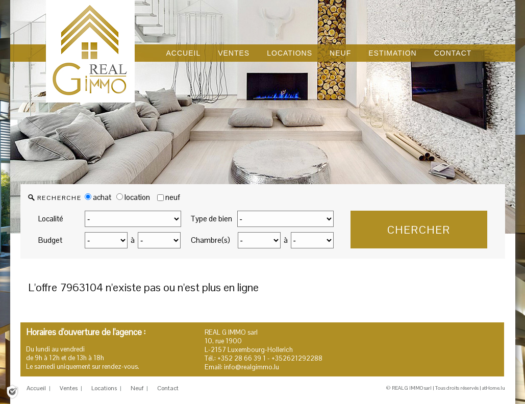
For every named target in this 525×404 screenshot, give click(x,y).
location (133, 197)
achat (98, 197)
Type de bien (211, 218)
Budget (50, 240)
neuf (172, 197)
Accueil (36, 388)
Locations (104, 388)
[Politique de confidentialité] (12, 391)
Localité (50, 218)
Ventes (69, 388)
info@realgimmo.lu (251, 367)
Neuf (137, 388)
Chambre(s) (210, 240)
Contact (168, 388)
